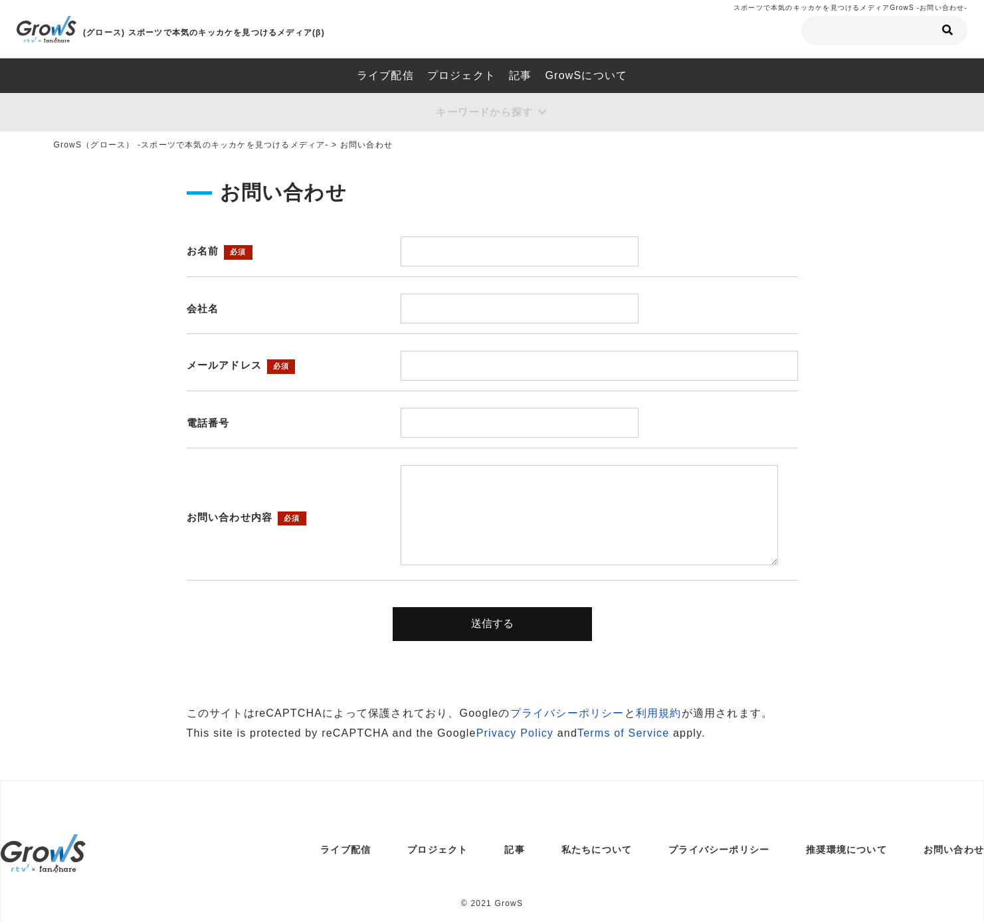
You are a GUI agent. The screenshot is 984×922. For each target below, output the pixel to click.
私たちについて (596, 851)
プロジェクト (461, 75)
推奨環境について (846, 851)
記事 (520, 75)
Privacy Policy (514, 735)
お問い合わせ (954, 851)
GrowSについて (586, 75)
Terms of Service (623, 735)
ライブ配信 (385, 75)
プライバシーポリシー (567, 715)
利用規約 (659, 715)
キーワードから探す (484, 113)
